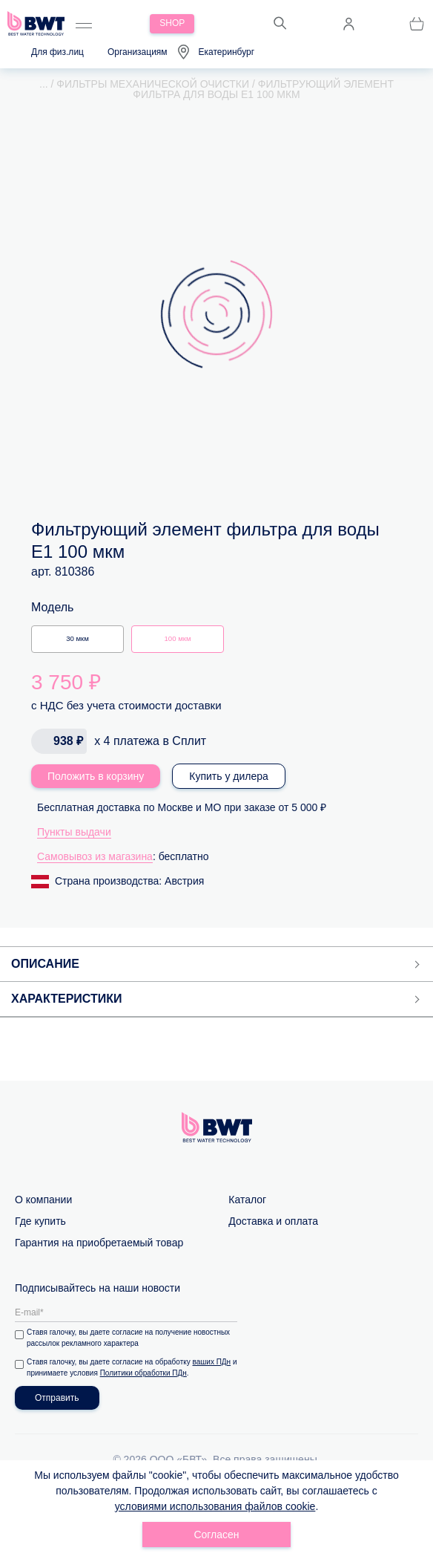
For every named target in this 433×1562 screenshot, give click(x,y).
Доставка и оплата (273, 1221)
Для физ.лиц (57, 52)
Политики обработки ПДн (143, 1373)
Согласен (216, 1534)
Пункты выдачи (74, 832)
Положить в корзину (95, 776)
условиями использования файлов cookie (215, 1506)
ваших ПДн (212, 1362)
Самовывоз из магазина (95, 856)
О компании (43, 1199)
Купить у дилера (228, 776)
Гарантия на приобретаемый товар (99, 1243)
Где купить (40, 1221)
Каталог (247, 1199)
